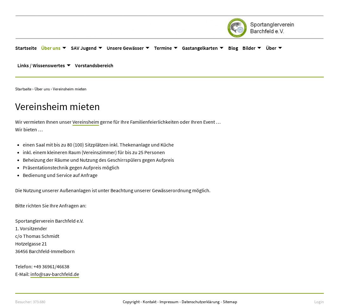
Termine (163, 48)
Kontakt (149, 301)
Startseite (26, 48)
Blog (233, 48)
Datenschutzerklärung (201, 301)
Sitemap (230, 301)
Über (271, 48)
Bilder (248, 48)
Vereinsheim (85, 122)
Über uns (50, 48)
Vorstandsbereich (94, 65)
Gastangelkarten (200, 48)
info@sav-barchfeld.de (54, 274)
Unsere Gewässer (125, 48)
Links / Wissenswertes (41, 65)
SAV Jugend (84, 48)
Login (319, 301)
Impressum (169, 301)
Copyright (131, 301)
